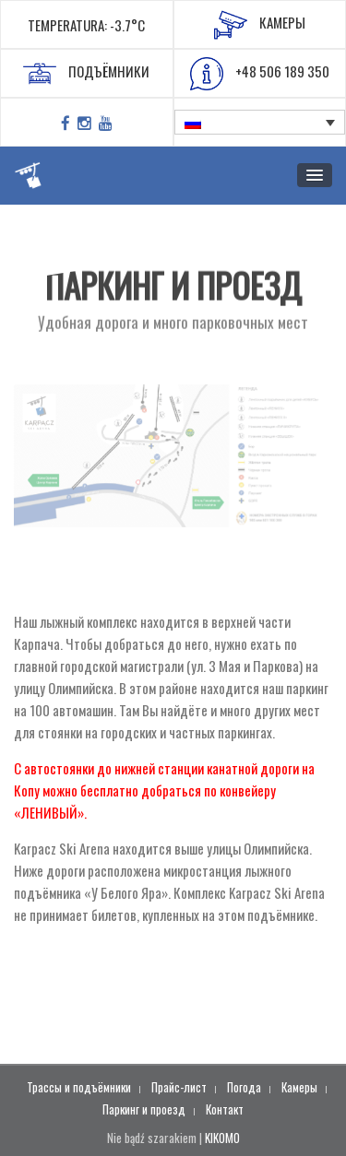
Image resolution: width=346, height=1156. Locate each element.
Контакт (225, 1109)
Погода (244, 1087)
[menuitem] (260, 123)
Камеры (299, 1087)
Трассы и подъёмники (79, 1087)
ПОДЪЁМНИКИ (86, 73)
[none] (260, 123)
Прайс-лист (179, 1087)
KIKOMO (222, 1137)
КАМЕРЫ (259, 24)
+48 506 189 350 (259, 73)
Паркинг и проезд (143, 1109)
